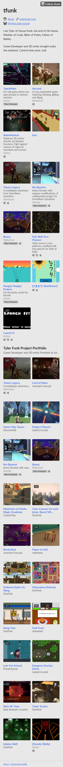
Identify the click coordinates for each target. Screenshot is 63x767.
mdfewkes (37, 552)
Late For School (12, 665)
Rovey (7, 236)
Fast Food (38, 627)
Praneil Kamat (10, 668)
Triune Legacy (11, 187)
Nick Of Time (11, 706)
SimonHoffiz (9, 430)
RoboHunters (11, 135)
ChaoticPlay (9, 515)
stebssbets (37, 631)
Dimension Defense (44, 587)
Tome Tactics (40, 706)
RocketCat (9, 549)
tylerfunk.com (27, 19)
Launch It (8, 332)
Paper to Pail (40, 549)
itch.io (6, 764)
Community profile (18, 764)
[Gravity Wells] (41, 743)
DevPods (36, 515)
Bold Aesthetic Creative (15, 709)
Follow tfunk (50, 4)
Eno (34, 135)
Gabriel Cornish (40, 430)
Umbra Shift (10, 743)
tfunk (11, 19)
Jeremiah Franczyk (41, 386)
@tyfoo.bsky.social (19, 23)
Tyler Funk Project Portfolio (24, 348)
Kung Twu (9, 627)
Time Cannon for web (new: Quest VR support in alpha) (45, 512)
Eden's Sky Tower (13, 426)
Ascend (36, 88)
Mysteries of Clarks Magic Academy (15, 510)
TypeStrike (9, 88)
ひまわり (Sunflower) (44, 285)
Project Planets (41, 426)
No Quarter (39, 187)
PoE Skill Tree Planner (40, 238)
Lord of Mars (40, 382)
